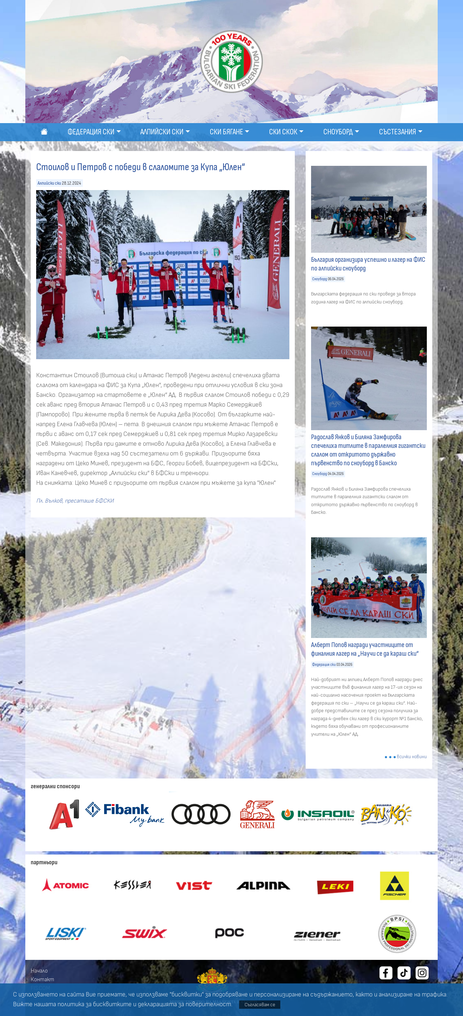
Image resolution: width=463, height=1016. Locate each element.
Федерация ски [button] (91, 132)
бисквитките (112, 1004)
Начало (39, 971)
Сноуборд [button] (338, 132)
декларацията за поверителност (184, 1004)
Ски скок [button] (283, 132)
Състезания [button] (397, 132)
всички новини (412, 757)
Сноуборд (319, 279)
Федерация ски (324, 665)
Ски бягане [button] (226, 132)
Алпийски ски (49, 183)
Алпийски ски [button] (161, 132)
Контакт (42, 979)
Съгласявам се (260, 1004)
